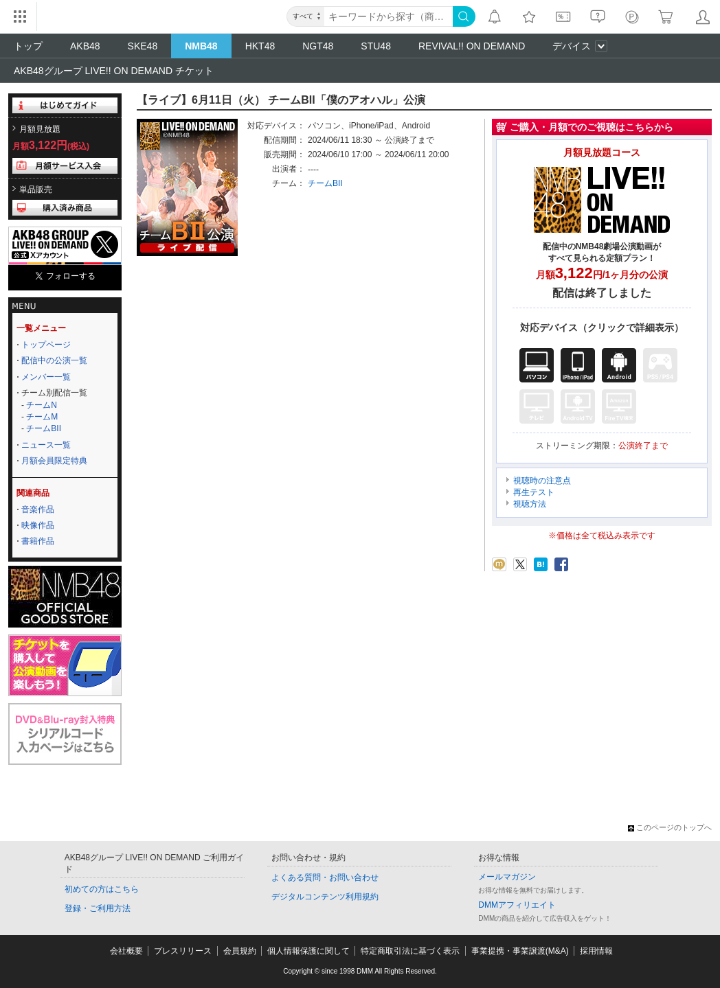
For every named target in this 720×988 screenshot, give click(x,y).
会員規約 (239, 951)
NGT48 (317, 46)
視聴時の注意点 (542, 480)
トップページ (46, 344)
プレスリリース (183, 951)
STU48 (376, 46)
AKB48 (85, 46)
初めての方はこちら (102, 889)
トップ (28, 46)
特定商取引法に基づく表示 (410, 951)
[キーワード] (388, 16)
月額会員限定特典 (54, 461)
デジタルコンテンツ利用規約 (325, 896)
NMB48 (201, 46)
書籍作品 (37, 541)
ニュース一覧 (46, 445)
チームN (41, 405)
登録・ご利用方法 (98, 908)
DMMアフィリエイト (517, 905)
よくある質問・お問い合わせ (325, 877)
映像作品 (37, 525)
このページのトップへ (670, 827)
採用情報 (596, 951)
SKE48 (143, 46)
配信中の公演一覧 (54, 360)
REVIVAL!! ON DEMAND (471, 46)
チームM (42, 417)
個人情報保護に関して (308, 951)
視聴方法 (529, 504)
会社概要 (126, 951)
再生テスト (533, 492)
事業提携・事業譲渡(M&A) (520, 951)
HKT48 (260, 46)
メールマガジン (507, 877)
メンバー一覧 (46, 377)
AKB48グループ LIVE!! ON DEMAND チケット (114, 70)
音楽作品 (37, 509)
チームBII (43, 428)
